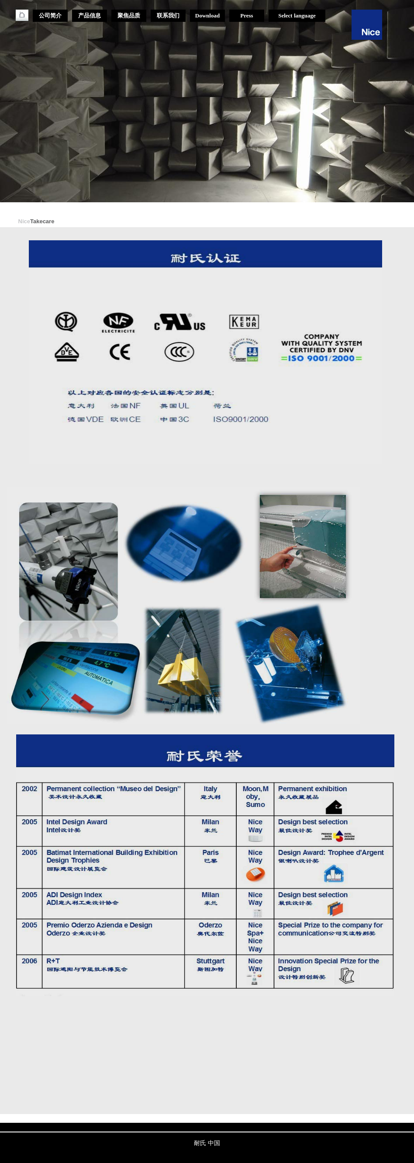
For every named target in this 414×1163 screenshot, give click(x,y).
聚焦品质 (128, 15)
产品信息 (89, 15)
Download (207, 15)
